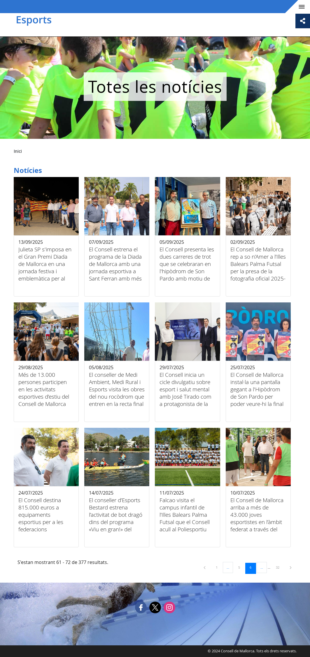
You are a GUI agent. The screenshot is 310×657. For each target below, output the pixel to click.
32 (280, 567)
